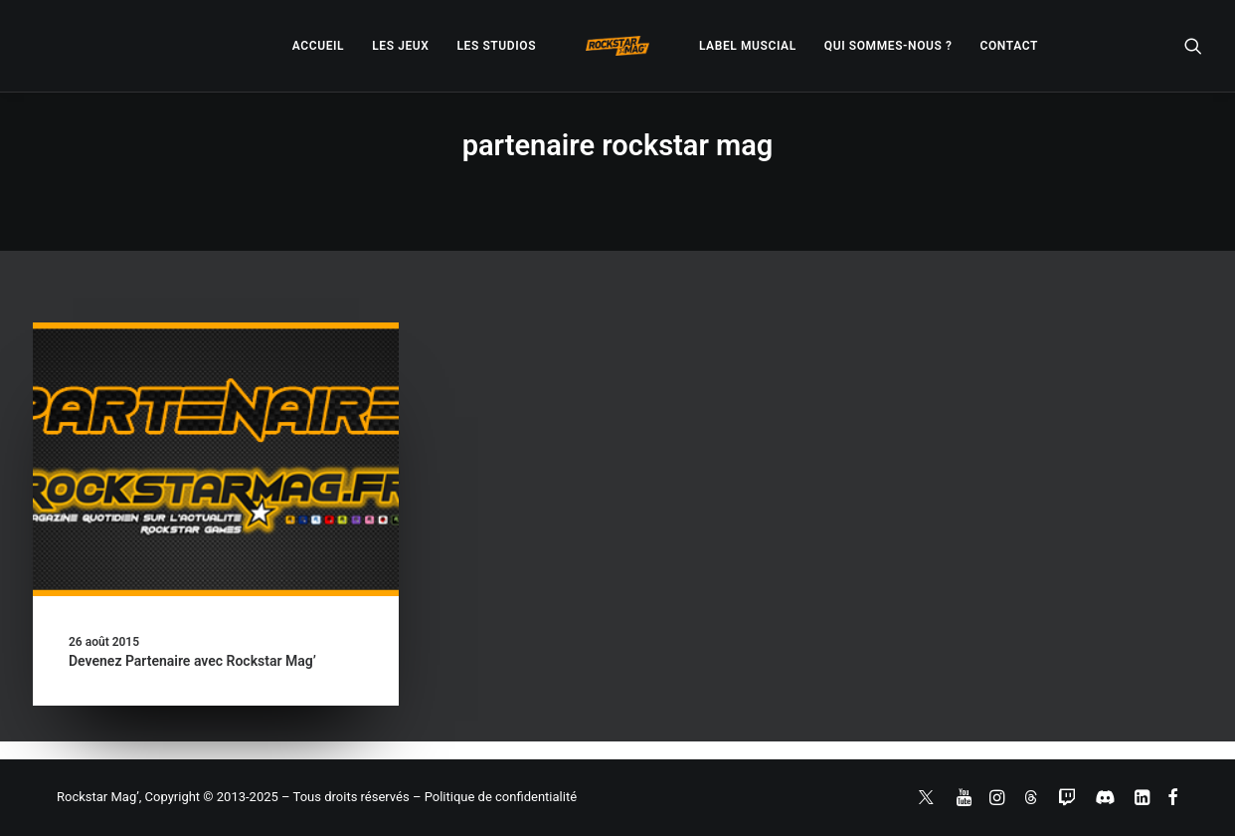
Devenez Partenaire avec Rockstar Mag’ (192, 661)
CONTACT (1009, 46)
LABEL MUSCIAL (747, 46)
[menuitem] (318, 46)
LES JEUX (400, 46)
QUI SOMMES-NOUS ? (888, 46)
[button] (1193, 46)
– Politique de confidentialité (495, 796)
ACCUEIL (318, 46)
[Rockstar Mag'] (617, 46)
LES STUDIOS (496, 46)
